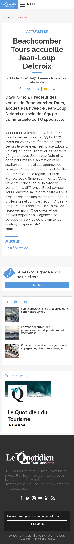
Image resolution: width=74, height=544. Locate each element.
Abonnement (44, 535)
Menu (31, 4)
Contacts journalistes (20, 535)
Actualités (20, 18)
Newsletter (25, 538)
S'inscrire (37, 285)
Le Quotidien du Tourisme (9, 4)
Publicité (60, 535)
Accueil (6, 18)
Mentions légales (45, 538)
